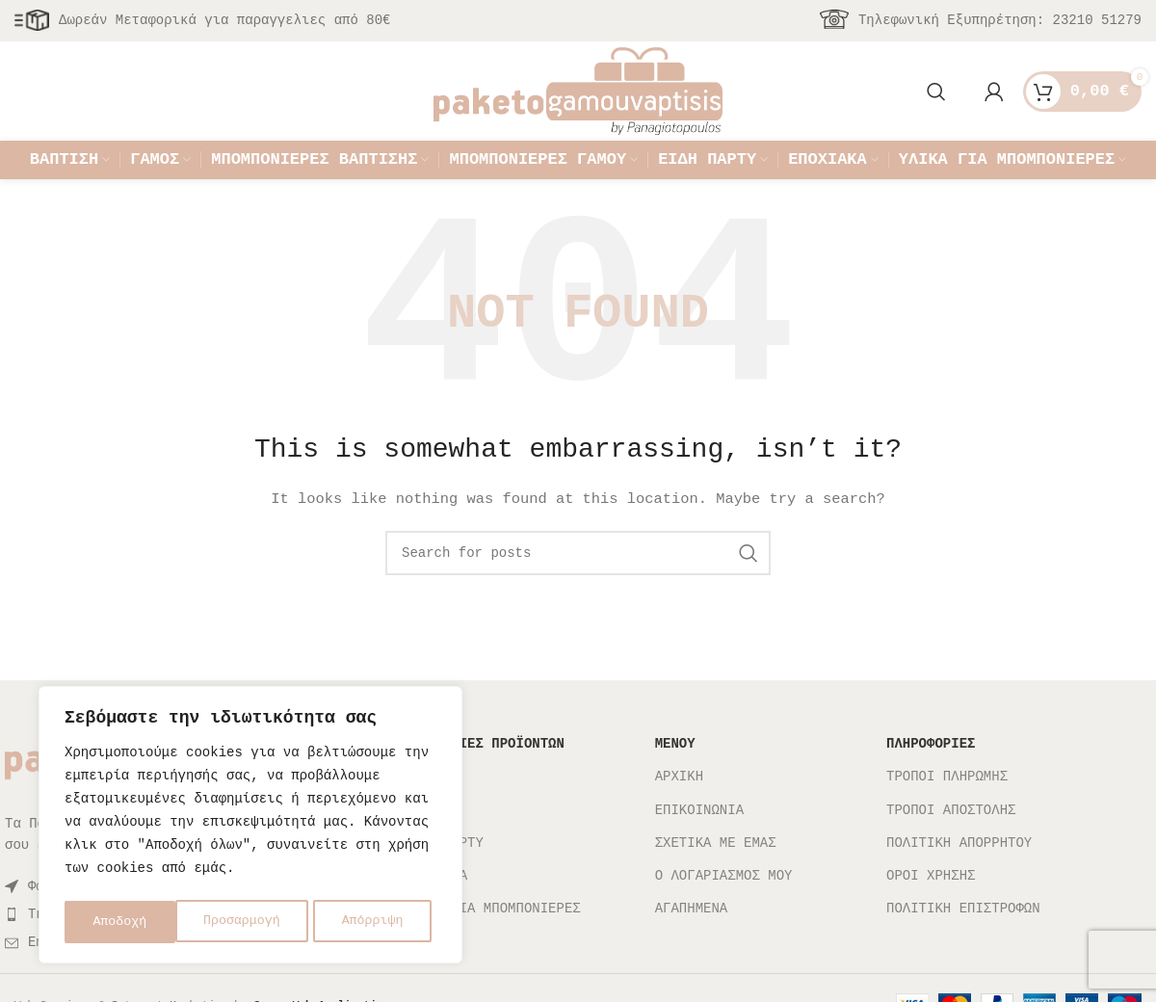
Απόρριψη (262, 921)
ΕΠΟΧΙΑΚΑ (435, 908)
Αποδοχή (383, 921)
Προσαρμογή (131, 921)
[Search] (936, 101)
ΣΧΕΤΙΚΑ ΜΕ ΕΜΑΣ (715, 875)
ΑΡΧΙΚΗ (679, 810)
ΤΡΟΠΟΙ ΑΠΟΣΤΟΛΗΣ (950, 842)
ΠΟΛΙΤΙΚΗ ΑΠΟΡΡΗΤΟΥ (959, 875)
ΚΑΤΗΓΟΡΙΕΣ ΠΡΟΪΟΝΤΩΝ (484, 777)
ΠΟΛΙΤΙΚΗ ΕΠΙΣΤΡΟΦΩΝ (963, 941)
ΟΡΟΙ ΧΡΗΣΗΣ (930, 908)
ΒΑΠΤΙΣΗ (431, 810)
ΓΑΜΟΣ (423, 842)
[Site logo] (578, 100)
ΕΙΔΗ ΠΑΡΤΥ (443, 875)
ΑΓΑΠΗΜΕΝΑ (691, 941)
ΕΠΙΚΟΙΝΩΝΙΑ (699, 842)
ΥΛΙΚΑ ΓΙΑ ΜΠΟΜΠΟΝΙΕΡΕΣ (492, 941)
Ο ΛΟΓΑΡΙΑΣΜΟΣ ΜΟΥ (724, 908)
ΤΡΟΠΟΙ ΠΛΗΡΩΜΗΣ (947, 810)
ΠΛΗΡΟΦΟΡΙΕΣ (930, 777)
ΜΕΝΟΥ (675, 777)
